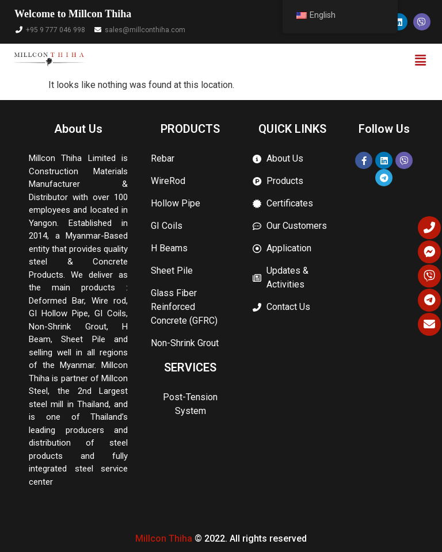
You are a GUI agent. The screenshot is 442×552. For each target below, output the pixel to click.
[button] (420, 61)
